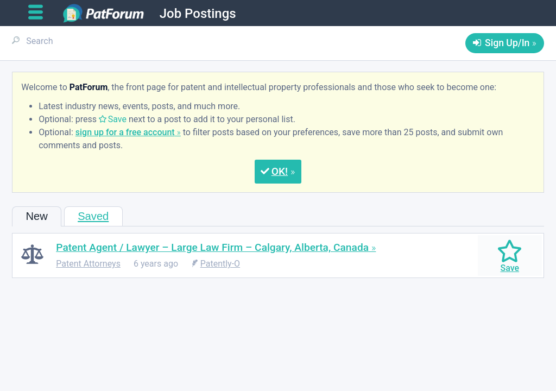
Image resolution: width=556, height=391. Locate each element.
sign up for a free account (125, 132)
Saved (93, 216)
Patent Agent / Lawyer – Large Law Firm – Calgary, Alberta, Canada (212, 247)
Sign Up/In (507, 42)
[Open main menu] (40, 12)
